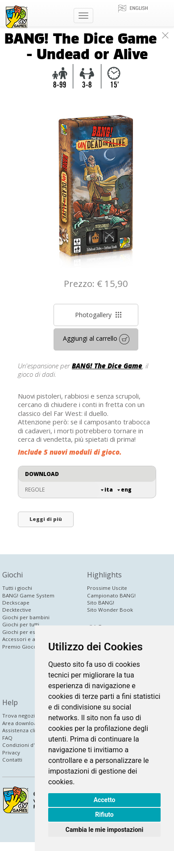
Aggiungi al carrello (96, 339)
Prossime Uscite (107, 588)
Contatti (12, 759)
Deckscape (15, 602)
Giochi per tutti (20, 624)
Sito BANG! (100, 602)
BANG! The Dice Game (107, 365)
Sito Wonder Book (110, 609)
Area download (21, 723)
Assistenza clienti (23, 730)
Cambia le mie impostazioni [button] (104, 829)
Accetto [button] (105, 799)
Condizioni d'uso (23, 745)
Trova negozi (18, 715)
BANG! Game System (28, 595)
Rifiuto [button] (104, 814)
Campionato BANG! (111, 595)
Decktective (16, 609)
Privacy (11, 752)
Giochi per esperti (24, 632)
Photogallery (98, 315)
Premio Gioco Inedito (29, 646)
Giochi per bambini (26, 617)
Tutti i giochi (17, 588)
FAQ (7, 737)
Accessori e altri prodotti (33, 639)
